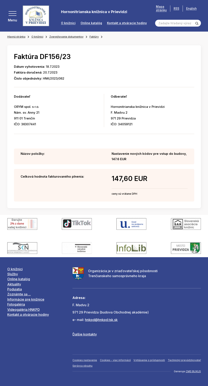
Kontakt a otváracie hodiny (127, 23)
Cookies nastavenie (84, 360)
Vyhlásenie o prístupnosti (149, 360)
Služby (12, 274)
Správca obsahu (82, 365)
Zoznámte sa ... (19, 294)
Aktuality (14, 284)
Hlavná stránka (16, 36)
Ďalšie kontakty (84, 334)
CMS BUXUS (193, 371)
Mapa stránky (161, 8)
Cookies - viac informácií (115, 360)
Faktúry (94, 36)
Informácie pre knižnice (25, 299)
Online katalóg (91, 23)
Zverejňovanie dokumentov (66, 36)
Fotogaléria (16, 304)
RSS (176, 8)
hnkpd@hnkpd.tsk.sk (101, 320)
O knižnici (68, 23)
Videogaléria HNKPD (23, 309)
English (191, 8)
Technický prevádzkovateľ (184, 360)
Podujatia (14, 289)
